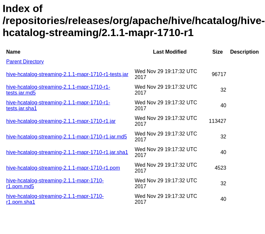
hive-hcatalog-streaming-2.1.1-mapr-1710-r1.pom (63, 168)
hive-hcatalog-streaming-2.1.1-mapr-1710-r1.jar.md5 (66, 136)
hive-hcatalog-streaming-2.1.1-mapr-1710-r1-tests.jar (67, 74)
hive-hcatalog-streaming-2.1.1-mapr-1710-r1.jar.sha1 (67, 152)
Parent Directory (25, 61)
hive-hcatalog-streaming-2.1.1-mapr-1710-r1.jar (61, 121)
